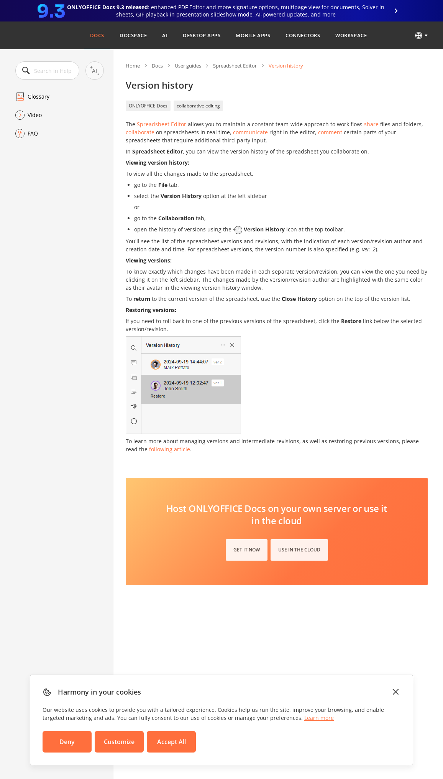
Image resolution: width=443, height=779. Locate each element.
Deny (67, 742)
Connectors (302, 35)
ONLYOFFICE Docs (148, 105)
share (371, 124)
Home (133, 65)
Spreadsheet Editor (235, 65)
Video (35, 115)
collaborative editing (198, 105)
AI (164, 35)
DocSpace (133, 35)
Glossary (38, 96)
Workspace (351, 35)
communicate (250, 132)
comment (330, 132)
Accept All (171, 742)
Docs (97, 35)
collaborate (140, 132)
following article (169, 449)
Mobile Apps (253, 35)
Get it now (246, 549)
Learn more (319, 717)
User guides (188, 65)
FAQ (33, 133)
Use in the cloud (299, 549)
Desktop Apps (201, 35)
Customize (119, 742)
